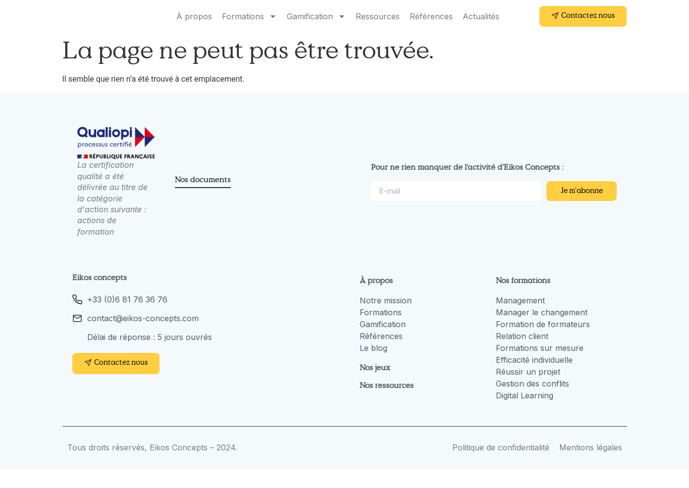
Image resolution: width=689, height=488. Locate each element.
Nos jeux (375, 386)
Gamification (316, 26)
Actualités (481, 26)
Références (431, 26)
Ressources (378, 26)
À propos (194, 26)
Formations (249, 26)
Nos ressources (387, 404)
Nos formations (523, 299)
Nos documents (203, 198)
